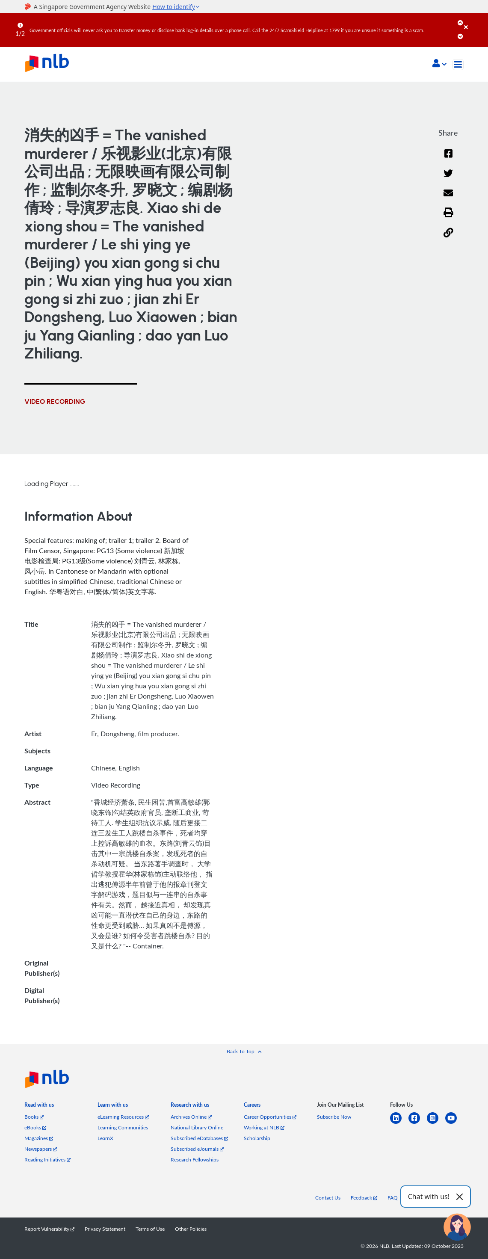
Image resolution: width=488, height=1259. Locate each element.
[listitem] (39, 1106)
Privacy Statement (105, 1228)
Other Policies (191, 1228)
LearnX (105, 1138)
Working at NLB (264, 1127)
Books (34, 1116)
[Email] (448, 199)
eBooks (35, 1127)
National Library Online (197, 1127)
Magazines (38, 1138)
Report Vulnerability (49, 1228)
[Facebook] (448, 159)
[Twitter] (448, 179)
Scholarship (257, 1138)
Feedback (364, 1197)
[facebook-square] (417, 1123)
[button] (439, 64)
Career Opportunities (270, 1116)
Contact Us (327, 1197)
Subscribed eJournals (197, 1148)
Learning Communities (123, 1127)
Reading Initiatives (47, 1159)
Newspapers (40, 1148)
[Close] (474, 21)
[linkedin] (399, 1123)
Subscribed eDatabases (199, 1138)
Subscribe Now (334, 1116)
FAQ (392, 1197)
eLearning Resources (123, 1116)
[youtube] (454, 1123)
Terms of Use (150, 1228)
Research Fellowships (195, 1159)
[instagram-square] (436, 1123)
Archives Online (191, 1116)
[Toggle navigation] (458, 64)
